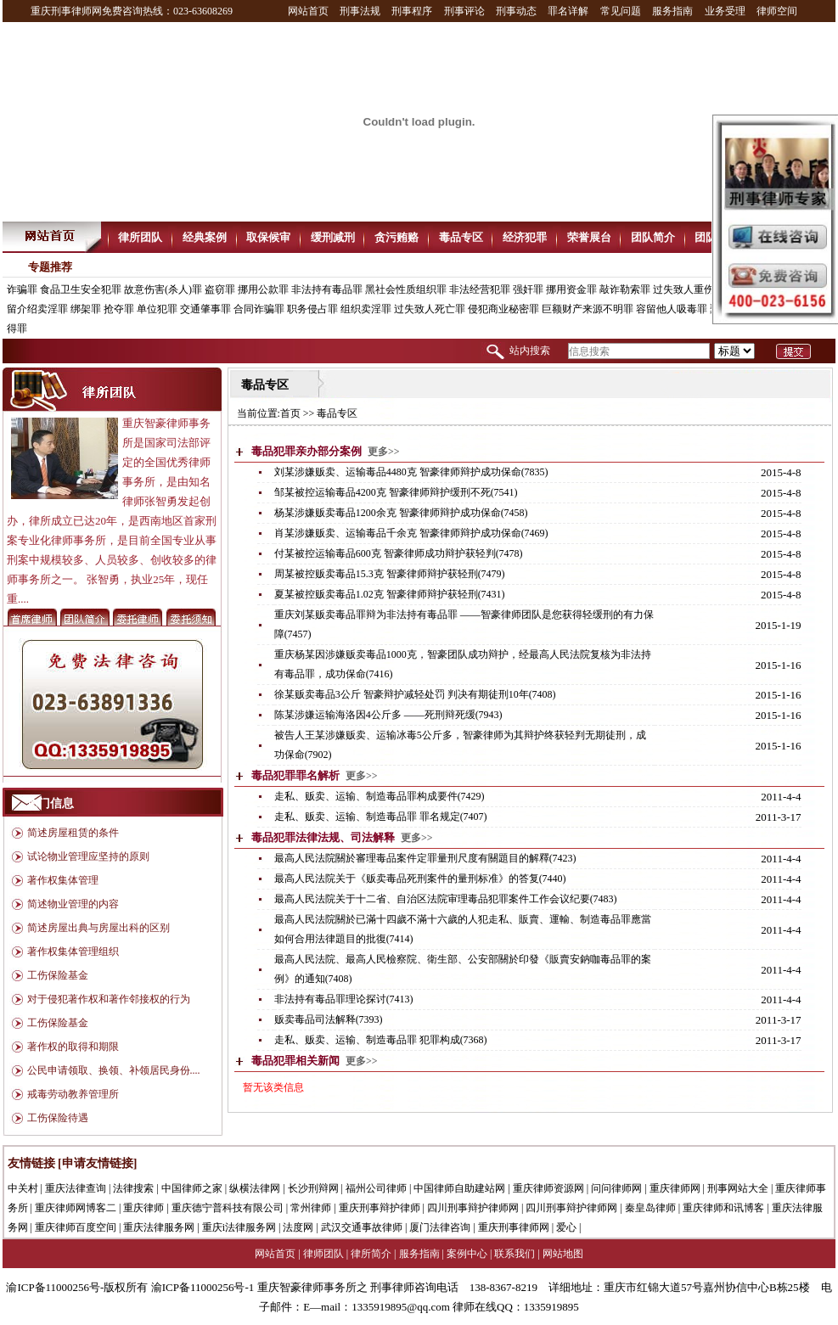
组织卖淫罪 (365, 309)
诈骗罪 (22, 289)
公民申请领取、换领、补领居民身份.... (113, 1070)
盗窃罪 (220, 289)
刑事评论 (464, 11)
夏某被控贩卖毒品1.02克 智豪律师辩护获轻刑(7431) (389, 594)
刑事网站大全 (737, 1188)
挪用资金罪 (571, 289)
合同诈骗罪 (258, 309)
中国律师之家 (191, 1188)
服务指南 (672, 11)
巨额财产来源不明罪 (587, 309)
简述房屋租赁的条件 (73, 833)
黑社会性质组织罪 (406, 289)
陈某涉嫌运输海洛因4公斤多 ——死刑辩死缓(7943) (388, 715)
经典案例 (205, 237)
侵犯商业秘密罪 (503, 309)
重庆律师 (143, 1208)
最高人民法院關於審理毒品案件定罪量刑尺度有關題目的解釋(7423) (425, 858)
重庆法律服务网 (158, 1227)
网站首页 (308, 11)
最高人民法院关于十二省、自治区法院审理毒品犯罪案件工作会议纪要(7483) (445, 899)
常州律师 (310, 1208)
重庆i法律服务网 (239, 1227)
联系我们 (514, 1254)
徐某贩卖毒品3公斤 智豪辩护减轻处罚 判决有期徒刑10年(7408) (415, 694)
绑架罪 (85, 309)
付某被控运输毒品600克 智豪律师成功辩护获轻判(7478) (398, 553)
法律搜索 (133, 1188)
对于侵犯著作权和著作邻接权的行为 (108, 999)
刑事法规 (360, 11)
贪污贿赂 (396, 237)
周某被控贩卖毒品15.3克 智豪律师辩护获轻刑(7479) (389, 574)
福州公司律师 (376, 1188)
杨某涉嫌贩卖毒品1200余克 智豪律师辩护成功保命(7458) (401, 513)
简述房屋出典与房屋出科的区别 (98, 928)
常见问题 (620, 11)
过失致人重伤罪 (688, 289)
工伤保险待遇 (57, 1118)
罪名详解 (568, 11)
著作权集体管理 (62, 880)
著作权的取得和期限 (73, 1047)
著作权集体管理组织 (73, 951)
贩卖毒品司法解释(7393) (328, 1019)
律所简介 (371, 1254)
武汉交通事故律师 (361, 1227)
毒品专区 (461, 237)
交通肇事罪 (205, 309)
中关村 (23, 1188)
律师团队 (323, 1254)
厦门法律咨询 (439, 1227)
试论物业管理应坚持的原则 (88, 856)
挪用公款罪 (263, 289)
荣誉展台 (589, 237)
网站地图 (563, 1254)
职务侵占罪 (312, 309)
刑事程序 (411, 11)
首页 (290, 413)
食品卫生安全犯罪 (80, 289)
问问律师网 (616, 1188)
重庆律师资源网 (548, 1188)
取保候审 (268, 237)
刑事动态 (516, 11)
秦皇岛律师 (650, 1208)
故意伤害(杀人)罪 (163, 289)
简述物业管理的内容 (73, 904)
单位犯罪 (157, 309)
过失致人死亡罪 (429, 309)
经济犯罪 (525, 237)
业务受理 (725, 11)
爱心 (566, 1227)
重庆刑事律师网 (513, 1227)
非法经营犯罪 (479, 289)
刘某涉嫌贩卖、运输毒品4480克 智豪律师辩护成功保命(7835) (411, 472)
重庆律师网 (675, 1188)
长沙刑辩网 (313, 1188)
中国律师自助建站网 (459, 1188)
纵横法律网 (254, 1188)
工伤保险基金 (57, 975)
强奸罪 (528, 289)
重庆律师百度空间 (75, 1227)
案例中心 (467, 1254)
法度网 (298, 1227)
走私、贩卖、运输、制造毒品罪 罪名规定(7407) (380, 817)
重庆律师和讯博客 (723, 1208)
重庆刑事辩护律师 (379, 1208)
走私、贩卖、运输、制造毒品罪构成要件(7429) (379, 796)
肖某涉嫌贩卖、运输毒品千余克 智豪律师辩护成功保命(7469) (411, 533)
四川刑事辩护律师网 (473, 1208)
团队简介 (653, 237)
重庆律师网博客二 (75, 1208)
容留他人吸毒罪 (671, 309)
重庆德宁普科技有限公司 (228, 1208)
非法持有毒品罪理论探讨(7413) (343, 999)
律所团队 (140, 237)
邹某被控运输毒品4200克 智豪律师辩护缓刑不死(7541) (396, 492)
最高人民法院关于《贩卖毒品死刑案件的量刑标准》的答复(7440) (420, 878)
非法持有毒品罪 (327, 289)
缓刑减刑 (333, 237)
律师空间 (776, 11)
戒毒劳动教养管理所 (73, 1094)
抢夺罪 (119, 309)
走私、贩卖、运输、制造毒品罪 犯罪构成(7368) (380, 1040)
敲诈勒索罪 (624, 289)
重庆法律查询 (75, 1188)
